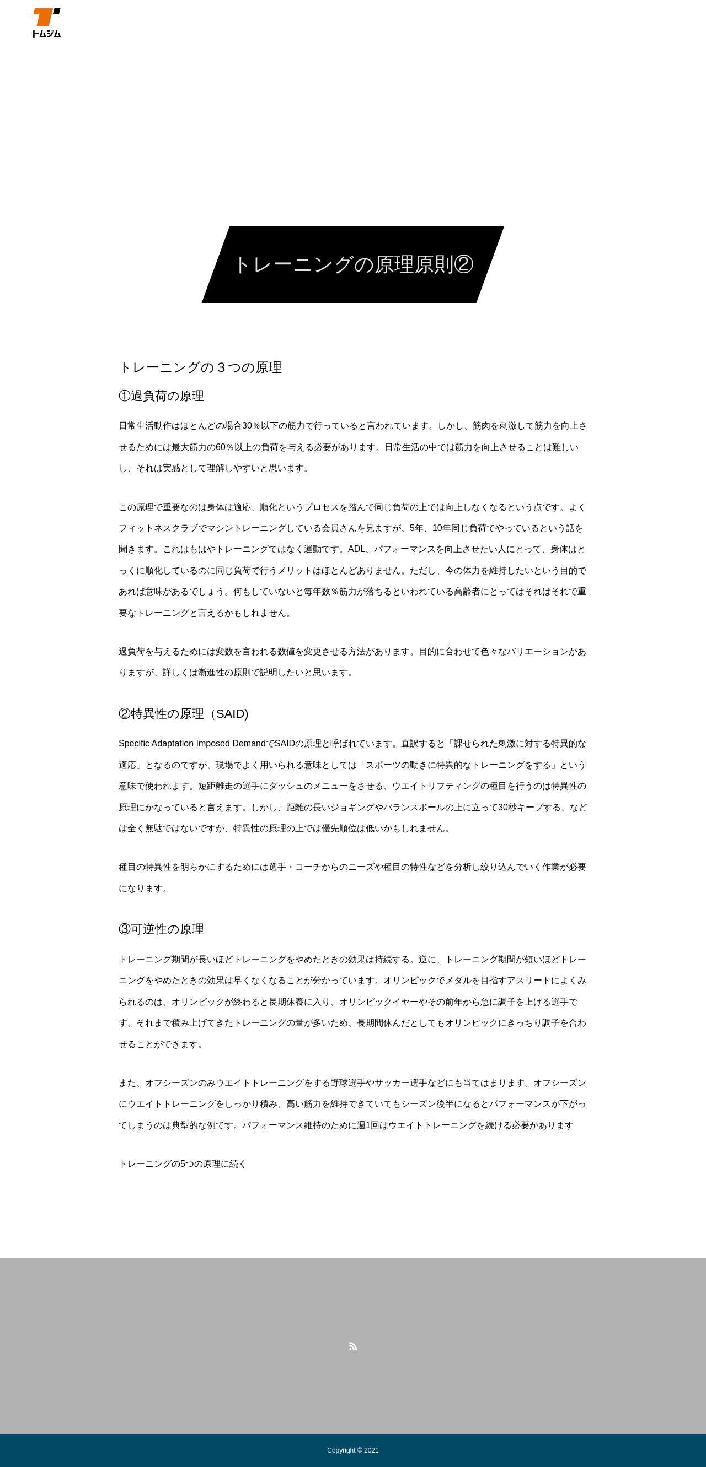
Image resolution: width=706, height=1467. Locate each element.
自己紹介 (172, 22)
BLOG (471, 22)
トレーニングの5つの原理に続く (183, 1163)
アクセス (423, 22)
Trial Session (526, 22)
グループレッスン (302, 22)
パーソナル (229, 22)
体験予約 (370, 22)
